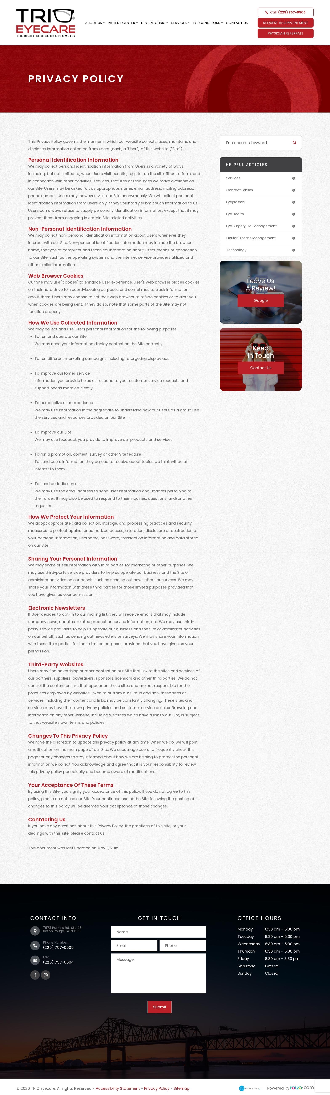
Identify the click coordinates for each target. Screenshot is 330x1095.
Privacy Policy (156, 1088)
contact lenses (240, 190)
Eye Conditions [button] (208, 22)
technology (237, 252)
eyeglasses (236, 203)
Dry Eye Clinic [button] (154, 22)
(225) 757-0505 (58, 947)
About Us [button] (95, 22)
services (234, 178)
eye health (236, 215)
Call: (285, 12)
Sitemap (181, 1088)
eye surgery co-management (254, 228)
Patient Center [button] (123, 22)
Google (261, 303)
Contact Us (237, 22)
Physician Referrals (285, 33)
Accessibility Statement (118, 1088)
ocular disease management (253, 240)
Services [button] (180, 22)
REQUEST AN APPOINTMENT (285, 22)
